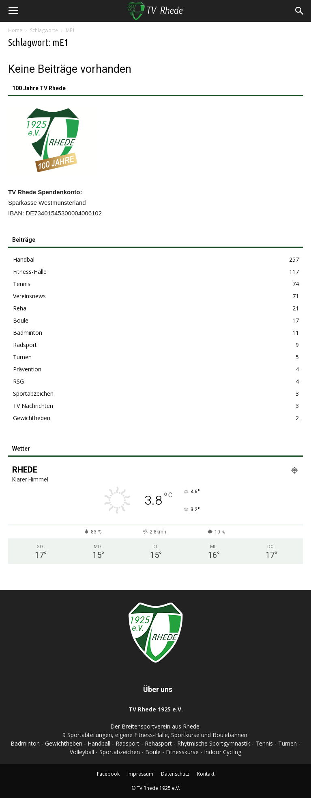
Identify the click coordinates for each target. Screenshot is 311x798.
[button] (299, 11)
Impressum (140, 773)
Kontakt (205, 773)
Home (15, 30)
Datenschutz (175, 773)
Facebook (108, 773)
